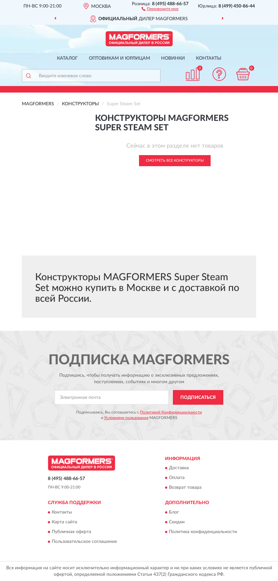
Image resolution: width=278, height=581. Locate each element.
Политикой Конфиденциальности (171, 412)
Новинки (173, 58)
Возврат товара (185, 488)
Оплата (177, 478)
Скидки (177, 522)
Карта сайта (64, 522)
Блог (174, 512)
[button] (160, 8)
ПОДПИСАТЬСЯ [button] (198, 397)
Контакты (208, 58)
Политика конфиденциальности (203, 532)
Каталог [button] (67, 58)
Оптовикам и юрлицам (119, 58)
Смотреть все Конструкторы (175, 160)
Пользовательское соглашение (84, 541)
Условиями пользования (126, 418)
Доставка (179, 468)
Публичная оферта (71, 532)
